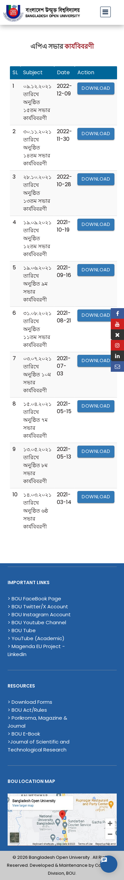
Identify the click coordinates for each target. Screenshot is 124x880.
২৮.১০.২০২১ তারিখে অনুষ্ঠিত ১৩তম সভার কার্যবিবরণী (37, 193)
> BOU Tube (22, 630)
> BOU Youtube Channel (37, 622)
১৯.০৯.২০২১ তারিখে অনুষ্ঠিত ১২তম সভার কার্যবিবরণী (37, 238)
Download (96, 88)
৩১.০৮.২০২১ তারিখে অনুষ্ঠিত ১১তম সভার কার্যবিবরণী (37, 329)
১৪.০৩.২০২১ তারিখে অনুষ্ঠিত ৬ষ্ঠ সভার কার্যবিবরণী (37, 510)
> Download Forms (30, 701)
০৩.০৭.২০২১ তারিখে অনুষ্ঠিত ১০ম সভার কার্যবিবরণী (37, 374)
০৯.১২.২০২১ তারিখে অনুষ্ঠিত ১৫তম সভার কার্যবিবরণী (37, 102)
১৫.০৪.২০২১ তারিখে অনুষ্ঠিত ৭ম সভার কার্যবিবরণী (37, 420)
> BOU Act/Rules (27, 709)
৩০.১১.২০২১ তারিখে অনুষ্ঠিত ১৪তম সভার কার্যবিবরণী (37, 147)
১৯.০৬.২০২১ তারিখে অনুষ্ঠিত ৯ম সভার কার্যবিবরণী (37, 283)
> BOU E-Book (24, 733)
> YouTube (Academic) (36, 638)
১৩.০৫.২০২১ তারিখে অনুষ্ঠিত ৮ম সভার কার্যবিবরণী (37, 465)
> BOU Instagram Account (39, 614)
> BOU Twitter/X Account (38, 606)
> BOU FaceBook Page (34, 598)
